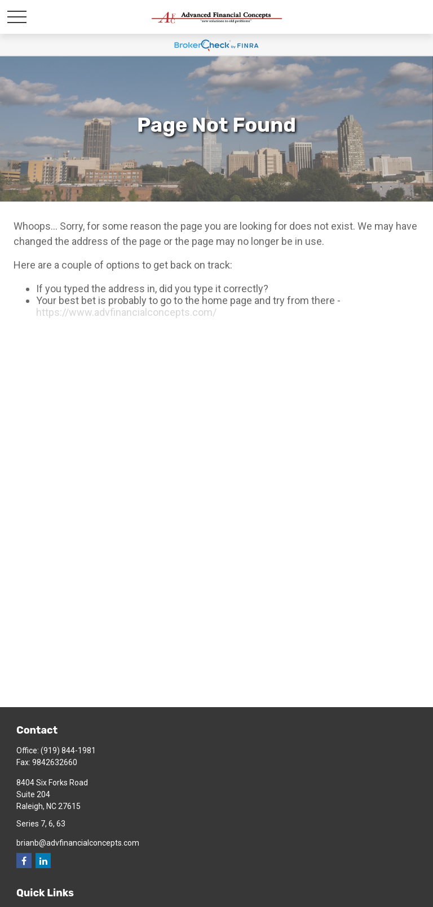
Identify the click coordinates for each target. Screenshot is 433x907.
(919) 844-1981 (68, 750)
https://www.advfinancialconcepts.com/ (126, 312)
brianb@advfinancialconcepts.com (77, 842)
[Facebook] (24, 860)
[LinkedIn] (43, 860)
